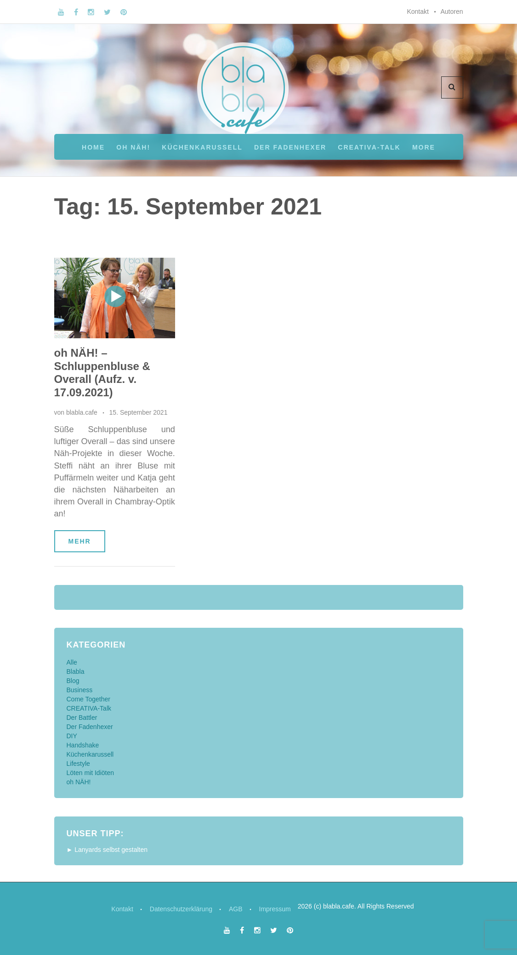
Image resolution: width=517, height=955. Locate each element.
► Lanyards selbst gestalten (107, 849)
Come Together (88, 699)
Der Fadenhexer (290, 147)
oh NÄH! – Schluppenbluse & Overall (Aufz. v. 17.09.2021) (102, 373)
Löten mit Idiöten (90, 772)
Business (80, 690)
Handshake (83, 745)
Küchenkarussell (202, 147)
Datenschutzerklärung (181, 909)
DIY (72, 736)
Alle (72, 662)
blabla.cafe (81, 412)
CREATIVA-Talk (369, 147)
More (423, 147)
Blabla (76, 671)
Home (93, 147)
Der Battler (82, 717)
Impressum (275, 909)
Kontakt (417, 11)
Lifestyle (78, 763)
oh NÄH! (133, 147)
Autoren (451, 11)
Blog (73, 680)
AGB (236, 909)
